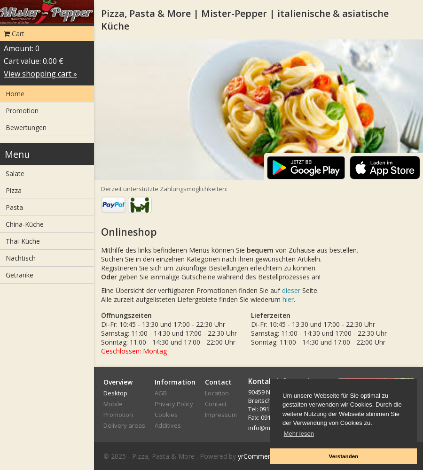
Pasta (14, 207)
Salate (15, 173)
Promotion (22, 110)
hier (288, 299)
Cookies (166, 414)
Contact (216, 404)
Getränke (19, 274)
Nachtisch (21, 258)
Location (217, 393)
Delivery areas (124, 425)
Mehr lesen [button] (299, 433)
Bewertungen (26, 127)
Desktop (115, 393)
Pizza (14, 190)
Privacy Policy (174, 404)
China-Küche (25, 224)
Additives (168, 425)
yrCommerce (257, 456)
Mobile (113, 404)
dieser (291, 290)
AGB (161, 393)
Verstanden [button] (343, 456)
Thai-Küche (23, 241)
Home (15, 93)
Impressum (221, 414)
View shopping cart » (40, 74)
